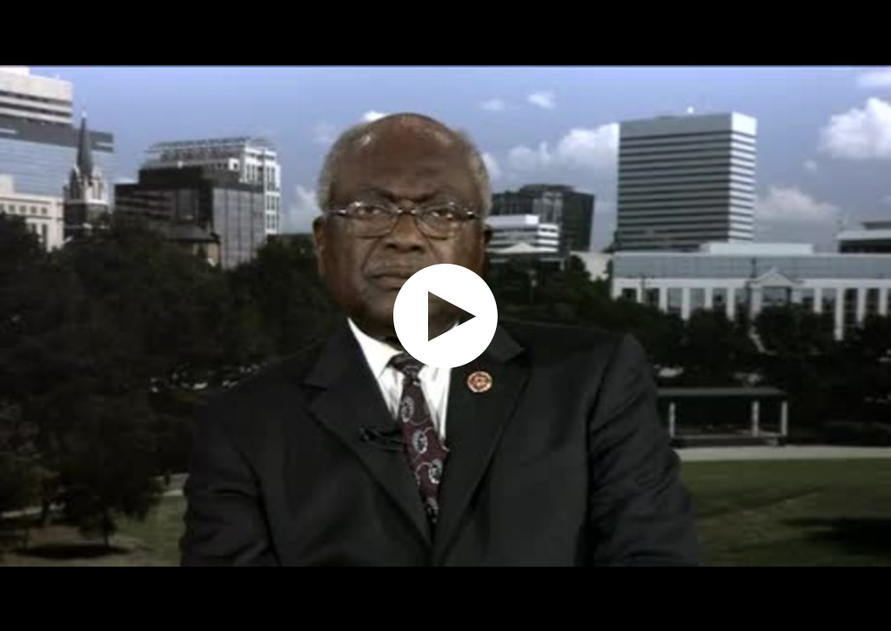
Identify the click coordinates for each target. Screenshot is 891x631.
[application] (445, 315)
